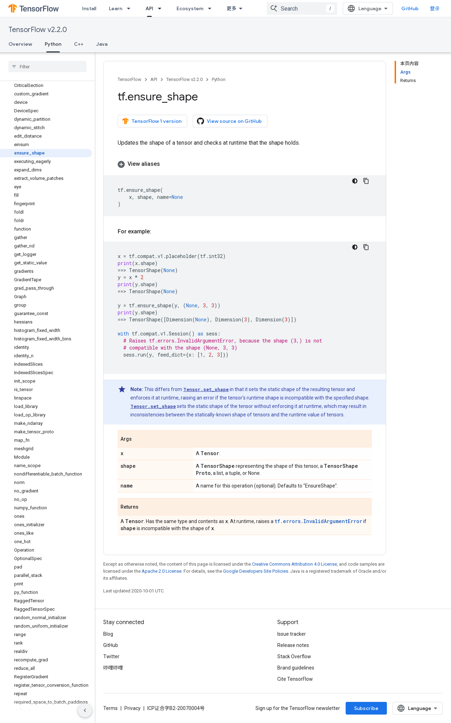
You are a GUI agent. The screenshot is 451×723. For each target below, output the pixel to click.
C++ (79, 44)
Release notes (293, 645)
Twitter (111, 656)
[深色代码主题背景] (354, 181)
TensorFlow (129, 79)
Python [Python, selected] (53, 44)
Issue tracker (291, 634)
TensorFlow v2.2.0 (37, 29)
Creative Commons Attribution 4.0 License (294, 564)
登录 (435, 8)
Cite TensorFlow (295, 679)
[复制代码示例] (366, 181)
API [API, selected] (149, 8)
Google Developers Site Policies (255, 571)
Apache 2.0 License (161, 571)
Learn (115, 8)
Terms (110, 708)
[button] (245, 164)
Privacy (132, 708)
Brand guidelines (295, 668)
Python (219, 79)
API (153, 79)
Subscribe (366, 708)
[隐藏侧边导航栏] (85, 710)
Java (101, 44)
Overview (20, 44)
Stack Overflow (294, 656)
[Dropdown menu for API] (161, 8)
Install (89, 8)
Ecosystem (190, 8)
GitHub (410, 8)
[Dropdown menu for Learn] (130, 8)
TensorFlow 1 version (151, 121)
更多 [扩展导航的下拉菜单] (231, 8)
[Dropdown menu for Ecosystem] (211, 8)
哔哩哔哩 (113, 668)
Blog (108, 634)
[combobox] (302, 8)
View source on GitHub (229, 121)
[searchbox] (47, 66)
